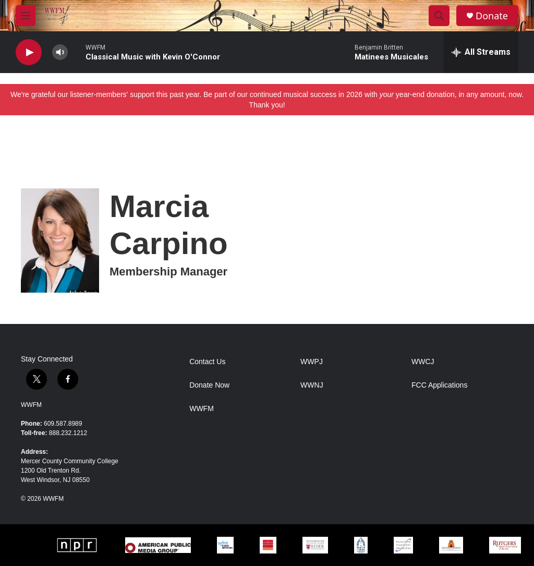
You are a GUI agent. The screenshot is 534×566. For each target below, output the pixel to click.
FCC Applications (439, 385)
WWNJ (311, 385)
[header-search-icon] (439, 15)
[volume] (60, 52)
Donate (492, 15)
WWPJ (311, 362)
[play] (28, 52)
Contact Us (207, 362)
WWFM (31, 404)
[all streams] (481, 52)
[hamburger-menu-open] (25, 15)
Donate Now (209, 385)
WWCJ (422, 362)
